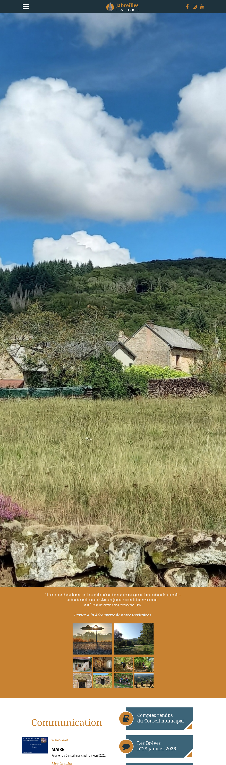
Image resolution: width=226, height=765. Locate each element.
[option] (113, 300)
